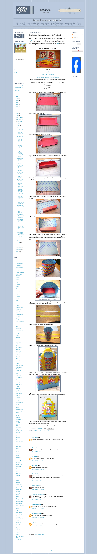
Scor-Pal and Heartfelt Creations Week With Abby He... (20, 189)
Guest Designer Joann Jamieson (20, 211)
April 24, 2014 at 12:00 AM (38, 508)
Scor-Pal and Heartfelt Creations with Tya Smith (20, 146)
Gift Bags (18, 354)
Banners (17, 279)
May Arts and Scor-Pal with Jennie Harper (20, 233)
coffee (17, 318)
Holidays (18, 373)
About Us (22, 28)
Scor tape (48, 72)
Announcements (19, 269)
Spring (17, 499)
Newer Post (31, 532)
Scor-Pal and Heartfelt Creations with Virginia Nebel (20, 161)
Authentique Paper (20, 272)
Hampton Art (18, 370)
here (58, 43)
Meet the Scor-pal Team (42, 28)
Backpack (18, 277)
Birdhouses (18, 282)
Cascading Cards (19, 307)
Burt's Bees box (19, 294)
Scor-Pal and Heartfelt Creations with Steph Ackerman (20, 196)
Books (17, 286)
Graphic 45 (18, 363)
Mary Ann (34, 456)
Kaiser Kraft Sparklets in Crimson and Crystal (48, 77)
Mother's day (18, 427)
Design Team (18, 328)
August (19, 123)
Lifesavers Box (19, 391)
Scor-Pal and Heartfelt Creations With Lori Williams (20, 139)
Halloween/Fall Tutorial (19, 368)
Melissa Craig (19, 411)
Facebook (18, 337)
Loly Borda (34, 465)
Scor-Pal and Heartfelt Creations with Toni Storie (20, 175)
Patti (17, 444)
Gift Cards (18, 356)
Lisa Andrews (19, 393)
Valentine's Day (19, 526)
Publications (18, 466)
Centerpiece (18, 309)
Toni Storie (16, 67)
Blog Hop (18, 284)
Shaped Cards (19, 489)
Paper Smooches (19, 441)
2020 (17, 100)
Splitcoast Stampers (20, 498)
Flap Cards (18, 345)
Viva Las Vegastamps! (18, 530)
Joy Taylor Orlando (36, 504)
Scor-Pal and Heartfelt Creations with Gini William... (20, 168)
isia (16, 379)
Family (17, 340)
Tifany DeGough (19, 519)
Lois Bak (16, 69)
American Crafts (19, 267)
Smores (17, 496)
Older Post (64, 532)
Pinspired (18, 453)
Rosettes (17, 469)
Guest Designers (19, 365)
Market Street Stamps (19, 407)
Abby (17, 261)
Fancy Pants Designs (18, 343)
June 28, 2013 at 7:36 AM (37, 460)
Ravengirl (34, 447)
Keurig (17, 390)
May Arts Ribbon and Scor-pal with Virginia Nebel (20, 228)
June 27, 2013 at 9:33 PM (37, 451)
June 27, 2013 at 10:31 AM (38, 443)
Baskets (17, 281)
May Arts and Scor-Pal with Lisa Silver (20, 216)
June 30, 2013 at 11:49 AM (38, 489)
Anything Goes (19, 270)
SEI (16, 487)
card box (18, 302)
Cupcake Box (19, 324)
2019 (17, 102)
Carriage (17, 305)
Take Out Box (19, 512)
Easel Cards (18, 333)
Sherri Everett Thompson (38, 494)
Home (16, 28)
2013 (17, 115)
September (19, 121)
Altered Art (18, 265)
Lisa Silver (18, 395)
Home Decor (18, 375)
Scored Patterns (19, 484)
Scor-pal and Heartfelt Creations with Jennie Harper (20, 154)
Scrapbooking (19, 486)
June (18, 127)
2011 (17, 254)
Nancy (15, 78)
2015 (17, 111)
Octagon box (18, 435)
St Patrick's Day (19, 501)
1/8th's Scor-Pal (19, 260)
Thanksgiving (19, 514)
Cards (17, 303)
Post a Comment (34, 529)
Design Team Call (19, 330)
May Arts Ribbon (19, 409)
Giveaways (18, 361)
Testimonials (30, 28)
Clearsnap (18, 316)
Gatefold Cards (19, 352)
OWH (17, 439)
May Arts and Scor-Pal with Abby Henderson (20, 221)
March (18, 245)
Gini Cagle (18, 360)
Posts (74, 34)
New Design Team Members (20, 431)
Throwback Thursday (18, 516)
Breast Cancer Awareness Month (19, 292)
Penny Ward (18, 446)
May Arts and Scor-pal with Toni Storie (20, 207)
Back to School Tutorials (19, 275)
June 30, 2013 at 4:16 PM (37, 499)
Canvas (17, 298)
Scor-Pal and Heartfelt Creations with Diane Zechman (20, 132)
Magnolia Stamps (19, 402)
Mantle (17, 404)
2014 (17, 113)
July (18, 125)
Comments (75, 37)
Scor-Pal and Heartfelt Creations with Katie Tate (20, 182)
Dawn (15, 75)
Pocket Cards (18, 457)
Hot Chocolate (19, 377)
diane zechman (35, 485)
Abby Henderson (19, 263)
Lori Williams (19, 399)
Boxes (17, 290)
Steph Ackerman (18, 64)
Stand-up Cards (19, 503)
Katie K (17, 386)
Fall (17, 339)
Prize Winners (19, 464)
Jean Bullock (35, 437)
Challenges (18, 310)
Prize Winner (18, 462)
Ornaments (18, 437)
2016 (17, 109)
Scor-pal (31, 40)
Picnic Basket (19, 450)
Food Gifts (18, 349)
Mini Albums (18, 415)
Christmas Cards (19, 314)
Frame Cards (18, 351)
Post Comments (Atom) (40, 534)
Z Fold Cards (18, 539)
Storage (17, 508)
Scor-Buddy (18, 473)
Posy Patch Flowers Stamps (47, 74)
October (19, 119)
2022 (17, 96)
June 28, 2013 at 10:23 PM (38, 469)
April (18, 242)
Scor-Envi (18, 477)
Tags (17, 510)
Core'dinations (19, 319)
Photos (17, 448)
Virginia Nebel (19, 527)
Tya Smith (50, 430)
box (16, 288)
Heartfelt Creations (39, 40)
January (19, 249)
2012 (17, 251)
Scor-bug (18, 475)
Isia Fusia (16, 72)
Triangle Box (18, 522)
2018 (17, 104)
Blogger (51, 550)
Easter (17, 335)
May (18, 240)
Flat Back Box (19, 347)
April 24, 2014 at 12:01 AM (38, 517)
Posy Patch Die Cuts (48, 76)
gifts (17, 358)
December (19, 117)
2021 (17, 98)
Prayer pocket (19, 460)
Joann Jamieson (19, 384)
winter (17, 534)
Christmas (18, 312)
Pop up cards (18, 459)
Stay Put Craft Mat (20, 505)
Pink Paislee (18, 451)
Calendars (18, 296)
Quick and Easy (19, 468)
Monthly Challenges (18, 422)
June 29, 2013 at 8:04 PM (37, 480)
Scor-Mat (18, 478)
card (17, 300)
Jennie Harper (19, 382)
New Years (18, 434)
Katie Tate (16, 58)
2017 (17, 106)
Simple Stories (19, 491)
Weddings (18, 532)
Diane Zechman (19, 332)
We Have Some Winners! (20, 237)
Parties (17, 443)
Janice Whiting (19, 381)
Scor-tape (46, 430)
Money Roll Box (19, 419)
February (19, 247)
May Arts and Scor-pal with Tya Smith (20, 202)
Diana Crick (35, 473)
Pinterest (18, 455)
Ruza (17, 471)
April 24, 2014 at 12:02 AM (38, 526)
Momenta (18, 417)
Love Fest (18, 400)
